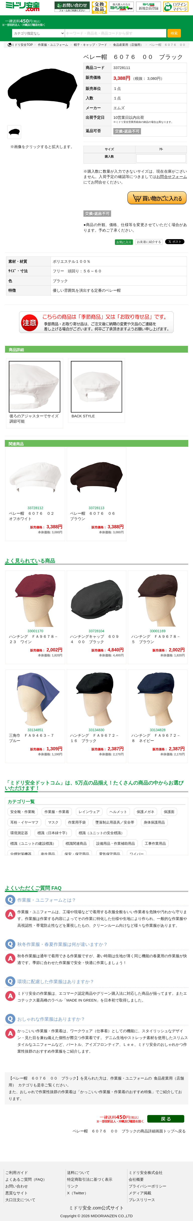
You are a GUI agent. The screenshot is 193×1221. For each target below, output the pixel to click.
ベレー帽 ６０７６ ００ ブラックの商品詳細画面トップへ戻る (129, 1131)
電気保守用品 (109, 854)
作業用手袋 (77, 822)
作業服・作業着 (56, 812)
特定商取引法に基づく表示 (89, 1179)
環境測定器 (19, 833)
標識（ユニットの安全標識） (101, 833)
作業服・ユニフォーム (53, 45)
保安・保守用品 (77, 854)
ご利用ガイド (16, 1172)
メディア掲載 (140, 1193)
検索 (174, 33)
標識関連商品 (76, 843)
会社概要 (136, 1179)
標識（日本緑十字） (53, 833)
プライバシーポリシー (147, 1186)
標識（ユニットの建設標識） (33, 843)
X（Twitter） (77, 1193)
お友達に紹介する (149, 242)
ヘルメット (118, 812)
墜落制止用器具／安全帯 (114, 822)
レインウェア (89, 812)
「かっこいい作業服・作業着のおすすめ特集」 (116, 1092)
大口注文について (20, 1200)
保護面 (169, 812)
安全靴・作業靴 (22, 812)
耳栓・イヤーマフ (24, 822)
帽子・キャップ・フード (90, 45)
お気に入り (123, 242)
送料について (78, 1172)
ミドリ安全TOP (20, 45)
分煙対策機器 (20, 854)
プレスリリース (142, 1200)
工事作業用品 (155, 843)
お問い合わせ (16, 1186)
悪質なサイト (16, 1193)
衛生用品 (48, 854)
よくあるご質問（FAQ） (26, 1179)
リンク (72, 1186)
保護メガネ (145, 812)
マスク (53, 822)
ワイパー (137, 854)
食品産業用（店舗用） (128, 45)
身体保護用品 (154, 822)
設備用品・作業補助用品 (115, 843)
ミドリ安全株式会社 (146, 1172)
